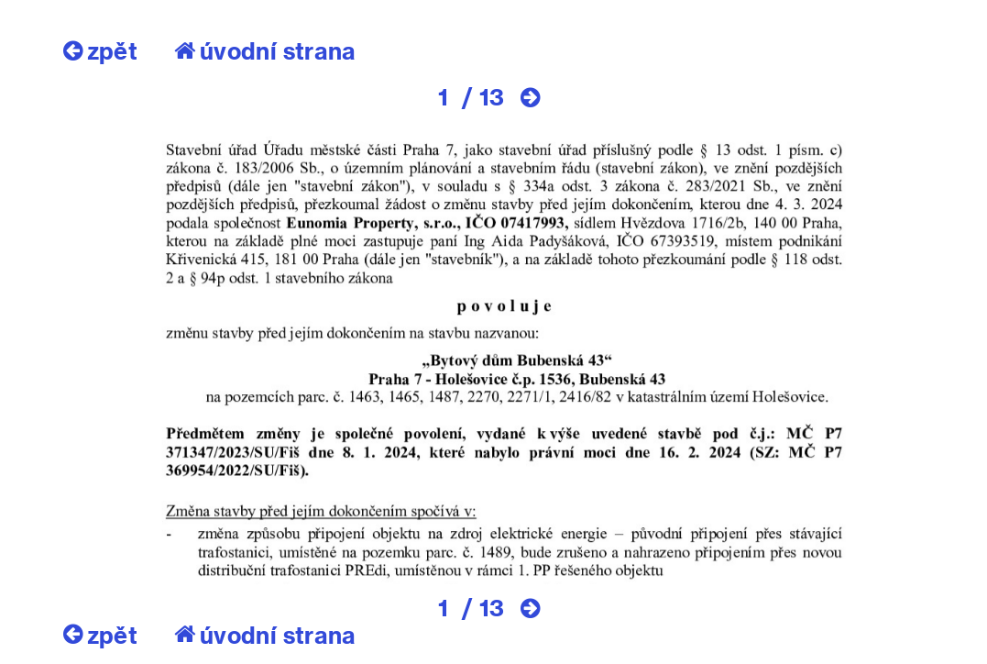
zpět (100, 50)
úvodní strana (265, 50)
